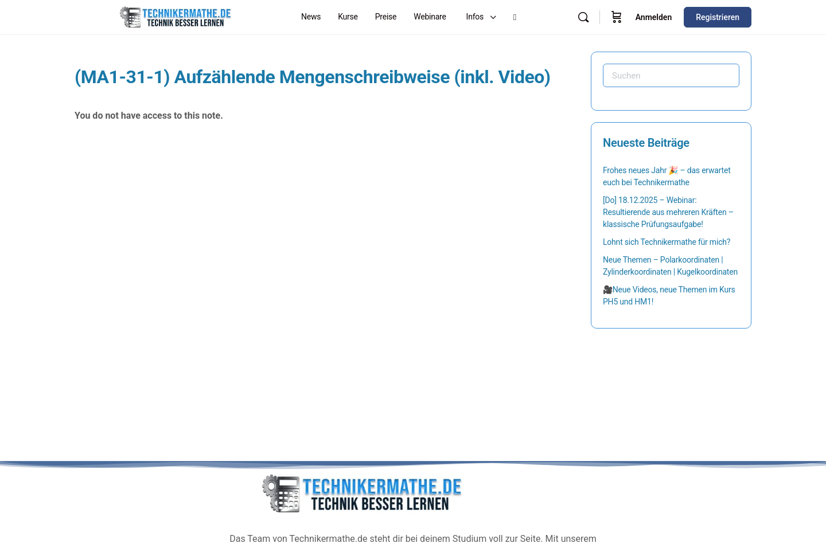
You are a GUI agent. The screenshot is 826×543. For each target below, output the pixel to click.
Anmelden (654, 17)
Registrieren (717, 17)
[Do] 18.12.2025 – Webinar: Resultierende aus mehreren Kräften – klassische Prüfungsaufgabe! (668, 212)
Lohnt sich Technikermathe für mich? (666, 242)
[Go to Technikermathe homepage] (175, 16)
